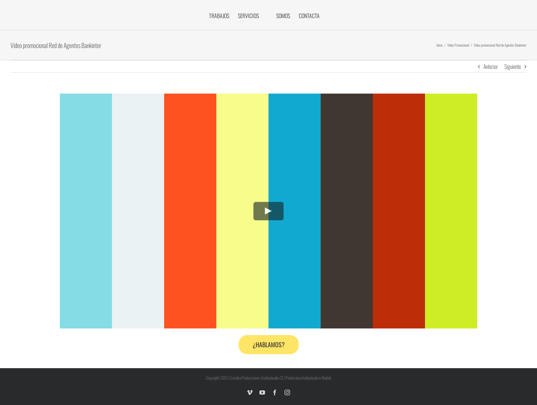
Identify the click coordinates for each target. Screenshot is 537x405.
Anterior (490, 66)
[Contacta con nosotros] (269, 344)
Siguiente (512, 66)
